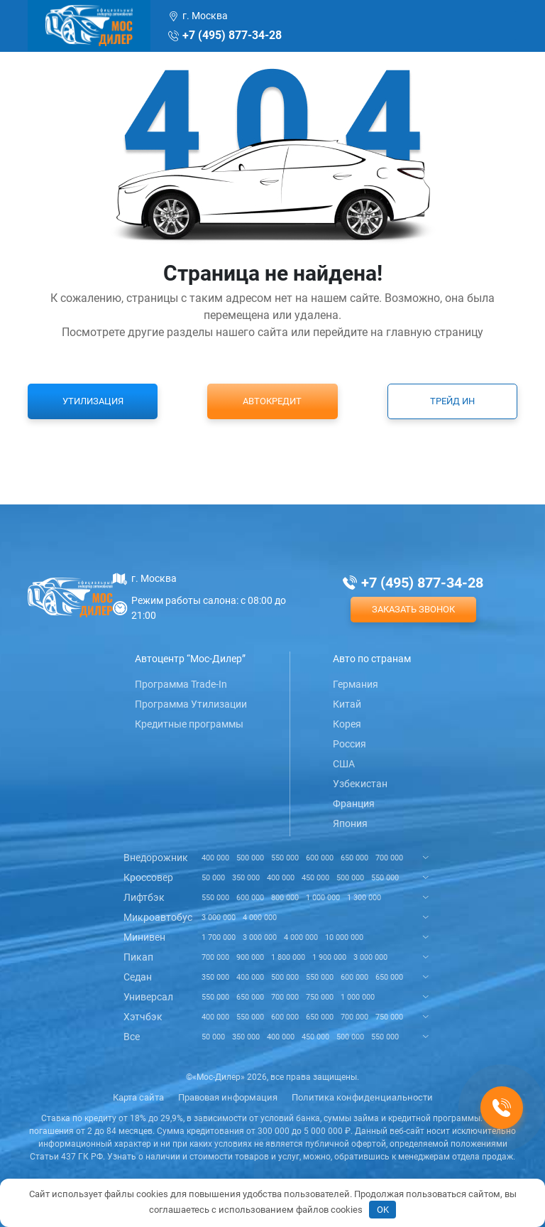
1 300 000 (364, 897)
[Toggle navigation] (497, 25)
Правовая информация (227, 1097)
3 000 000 (219, 917)
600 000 (320, 858)
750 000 (320, 997)
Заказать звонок (413, 609)
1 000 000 (323, 897)
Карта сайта (138, 1097)
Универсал (148, 996)
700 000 (389, 858)
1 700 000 (219, 937)
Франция (354, 803)
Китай (347, 704)
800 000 (285, 897)
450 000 (315, 877)
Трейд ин (452, 401)
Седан (137, 977)
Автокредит (272, 401)
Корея (347, 724)
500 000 (250, 858)
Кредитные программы (189, 724)
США (344, 763)
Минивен (144, 937)
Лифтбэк (144, 897)
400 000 (215, 858)
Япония (350, 823)
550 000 (285, 858)
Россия (349, 744)
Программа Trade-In (181, 684)
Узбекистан (360, 783)
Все (131, 1036)
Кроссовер (148, 877)
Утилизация (92, 401)
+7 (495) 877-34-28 (232, 35)
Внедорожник (155, 857)
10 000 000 (344, 937)
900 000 (250, 957)
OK (383, 1209)
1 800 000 (288, 957)
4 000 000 (260, 917)
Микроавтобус (157, 917)
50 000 (213, 877)
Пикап (138, 957)
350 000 (246, 877)
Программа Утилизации (191, 704)
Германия (355, 684)
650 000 (354, 858)
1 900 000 (329, 957)
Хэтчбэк (143, 1016)
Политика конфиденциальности (362, 1097)
